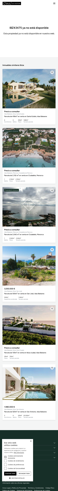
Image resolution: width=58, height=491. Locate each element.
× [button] (31, 441)
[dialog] (17, 460)
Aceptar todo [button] (10, 473)
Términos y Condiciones (36, 488)
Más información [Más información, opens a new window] (19, 452)
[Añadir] (52, 72)
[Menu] (54, 3)
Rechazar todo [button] (24, 473)
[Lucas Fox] (11, 3)
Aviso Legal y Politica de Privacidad (14, 488)
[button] (17, 478)
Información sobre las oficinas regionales (16, 483)
